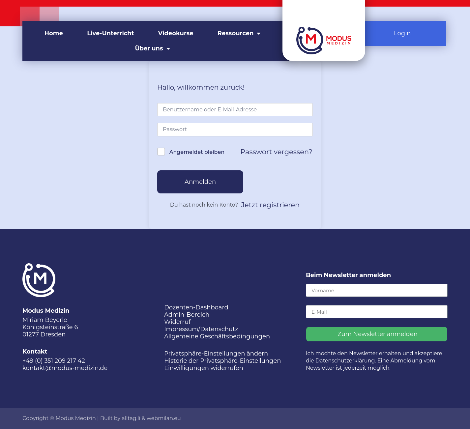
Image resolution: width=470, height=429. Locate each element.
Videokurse (175, 33)
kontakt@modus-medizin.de (64, 368)
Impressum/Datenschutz (201, 329)
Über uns (152, 48)
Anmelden (200, 182)
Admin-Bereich (186, 314)
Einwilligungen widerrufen (203, 368)
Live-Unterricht (110, 33)
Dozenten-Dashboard (196, 307)
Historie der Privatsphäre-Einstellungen (222, 360)
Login (402, 33)
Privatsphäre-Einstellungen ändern (216, 353)
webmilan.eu (164, 418)
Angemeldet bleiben (196, 152)
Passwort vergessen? (276, 152)
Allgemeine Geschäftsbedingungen (217, 336)
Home (53, 33)
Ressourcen (239, 33)
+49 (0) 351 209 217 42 (53, 360)
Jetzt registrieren (270, 205)
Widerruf (177, 322)
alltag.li (131, 418)
